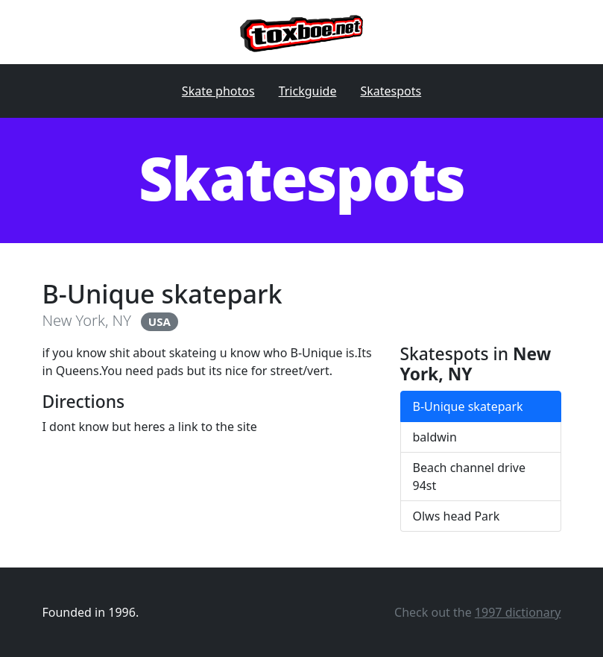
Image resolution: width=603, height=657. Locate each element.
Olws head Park (456, 516)
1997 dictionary (518, 612)
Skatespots (390, 91)
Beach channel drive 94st (469, 476)
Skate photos (218, 91)
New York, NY (86, 320)
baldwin (435, 437)
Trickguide (308, 91)
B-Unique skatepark (468, 406)
